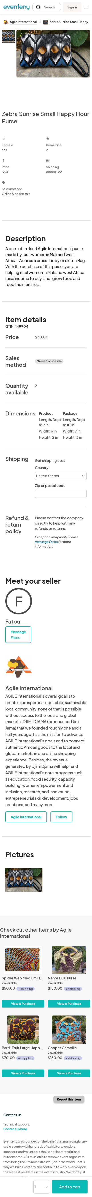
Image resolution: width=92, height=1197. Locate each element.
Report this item (69, 1099)
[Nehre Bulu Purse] (69, 977)
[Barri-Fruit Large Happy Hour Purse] (23, 1046)
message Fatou (46, 542)
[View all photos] (53, 66)
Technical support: (23, 1126)
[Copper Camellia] (69, 1046)
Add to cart (69, 1186)
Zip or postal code (50, 485)
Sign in (72, 7)
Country (41, 467)
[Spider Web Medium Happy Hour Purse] (23, 977)
